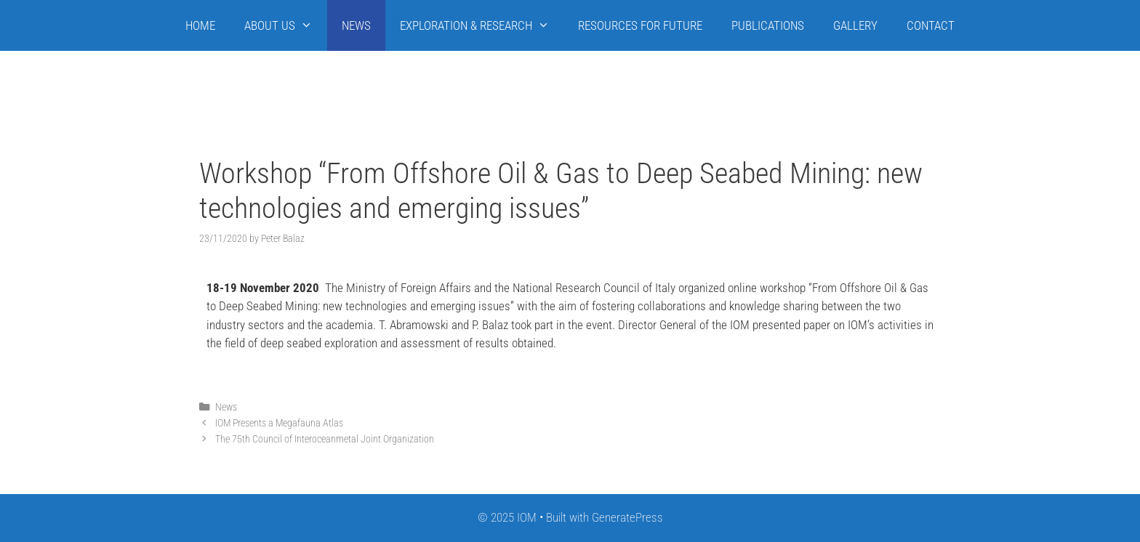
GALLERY (855, 25)
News (226, 407)
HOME (200, 25)
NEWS (356, 25)
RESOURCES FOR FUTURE (640, 25)
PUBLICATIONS (767, 25)
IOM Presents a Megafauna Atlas (279, 423)
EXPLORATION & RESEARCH (482, 25)
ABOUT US (285, 25)
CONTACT (931, 25)
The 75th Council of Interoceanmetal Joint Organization (324, 439)
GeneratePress (627, 517)
